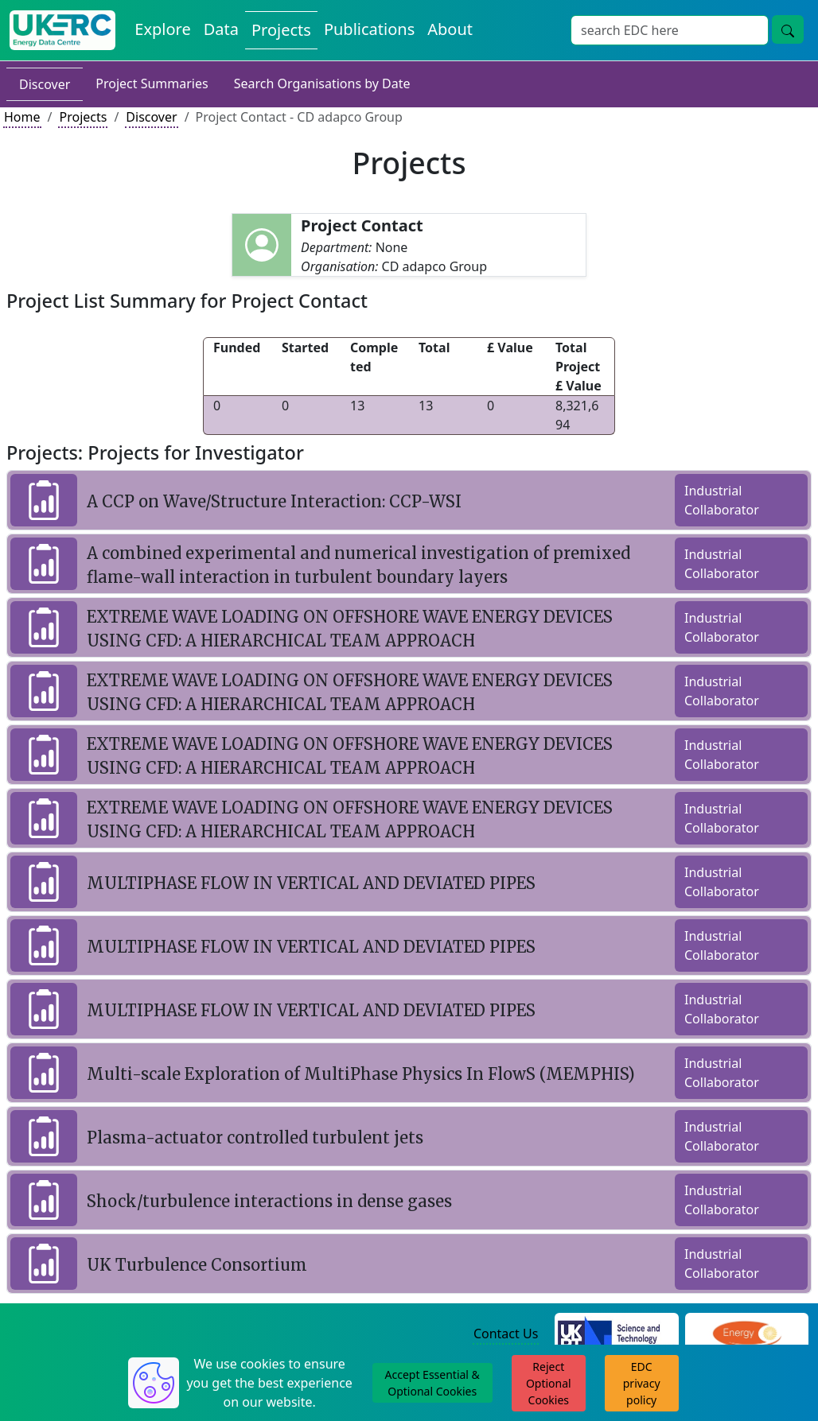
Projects (83, 117)
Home (22, 117)
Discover (44, 84)
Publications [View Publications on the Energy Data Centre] (369, 29)
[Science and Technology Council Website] (616, 1335)
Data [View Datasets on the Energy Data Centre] (221, 29)
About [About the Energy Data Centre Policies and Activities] (450, 29)
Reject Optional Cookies (548, 1383)
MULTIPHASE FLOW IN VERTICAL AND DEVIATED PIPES (311, 883)
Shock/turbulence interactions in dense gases (269, 1201)
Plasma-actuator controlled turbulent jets (255, 1137)
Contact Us (505, 1333)
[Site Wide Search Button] (788, 29)
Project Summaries (151, 83)
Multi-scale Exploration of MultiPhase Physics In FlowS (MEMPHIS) (361, 1074)
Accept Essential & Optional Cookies (432, 1383)
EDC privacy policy (641, 1383)
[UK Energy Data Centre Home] (62, 30)
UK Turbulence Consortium (197, 1265)
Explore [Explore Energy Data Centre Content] (162, 29)
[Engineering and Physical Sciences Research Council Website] (746, 1335)
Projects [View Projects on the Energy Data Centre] (281, 30)
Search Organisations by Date (322, 83)
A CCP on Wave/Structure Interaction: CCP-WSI (274, 501)
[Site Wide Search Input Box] (670, 30)
